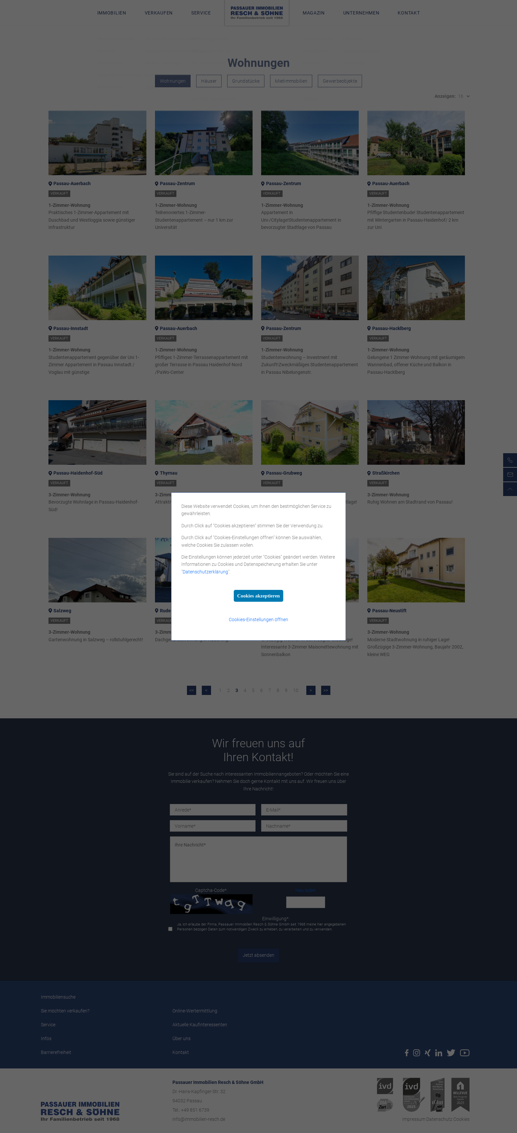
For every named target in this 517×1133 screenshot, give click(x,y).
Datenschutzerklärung (205, 571)
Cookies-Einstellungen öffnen (258, 619)
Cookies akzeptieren (258, 595)
